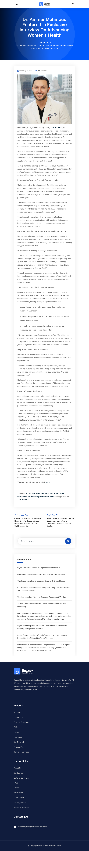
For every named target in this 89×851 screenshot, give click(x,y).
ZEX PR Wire (23, 500)
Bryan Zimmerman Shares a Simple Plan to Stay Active (38, 568)
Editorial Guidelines (21, 722)
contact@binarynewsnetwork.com (32, 827)
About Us (17, 712)
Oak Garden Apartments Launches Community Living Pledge (41, 581)
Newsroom (18, 737)
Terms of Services (21, 752)
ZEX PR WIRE (56, 128)
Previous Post (28, 520)
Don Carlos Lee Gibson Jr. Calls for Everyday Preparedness (41, 574)
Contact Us (18, 717)
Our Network (19, 742)
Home (44, 42)
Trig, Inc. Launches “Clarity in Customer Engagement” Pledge (41, 597)
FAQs (16, 727)
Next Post (61, 520)
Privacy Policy (19, 747)
